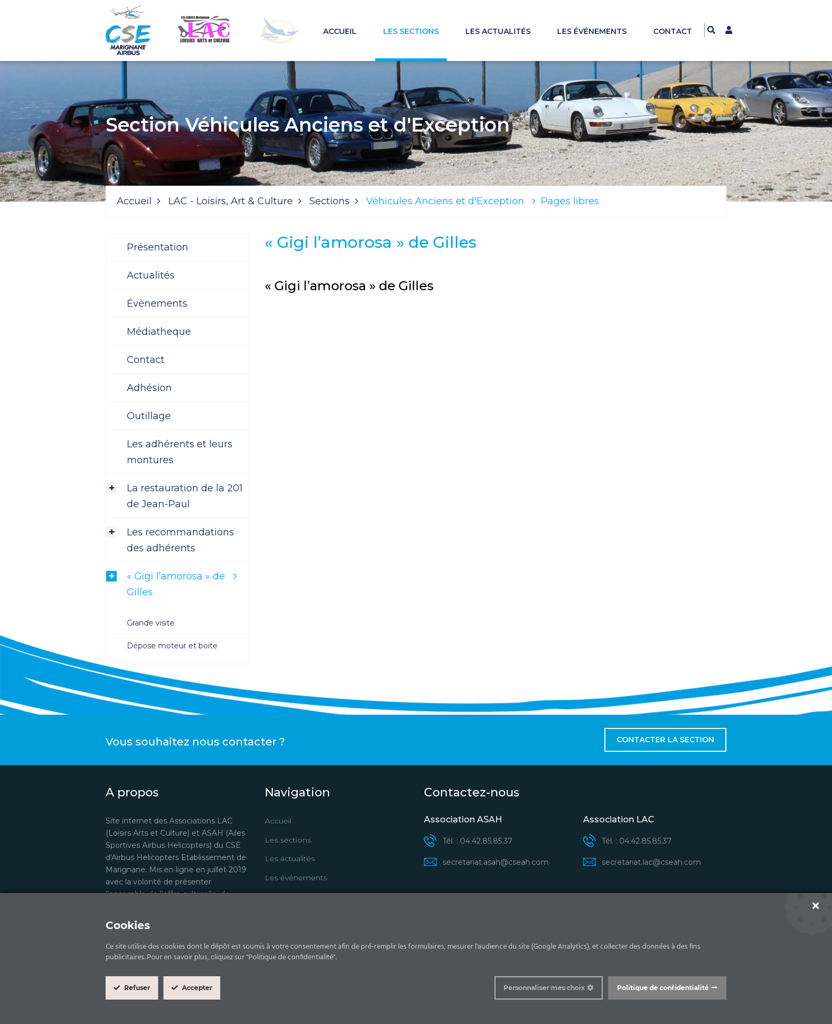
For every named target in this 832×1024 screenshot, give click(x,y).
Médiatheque (159, 331)
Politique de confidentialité (663, 988)
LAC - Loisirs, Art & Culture (230, 201)
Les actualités (498, 31)
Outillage (149, 416)
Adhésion (149, 388)
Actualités (151, 275)
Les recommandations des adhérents (180, 540)
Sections (329, 201)
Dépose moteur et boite (172, 645)
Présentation (157, 247)
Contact (672, 31)
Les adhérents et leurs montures (179, 452)
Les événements (592, 31)
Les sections (411, 31)
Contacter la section (665, 739)
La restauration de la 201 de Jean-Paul (184, 496)
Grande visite (151, 623)
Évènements (157, 303)
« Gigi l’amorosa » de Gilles (176, 584)
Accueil (340, 31)
